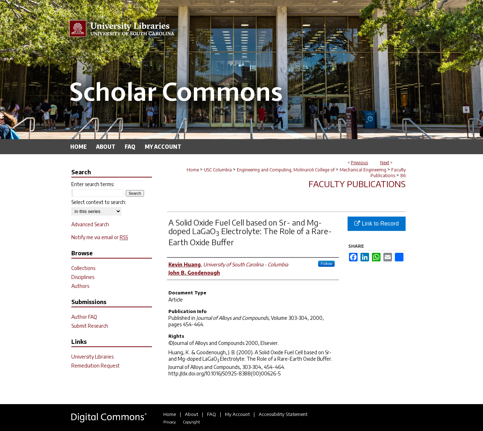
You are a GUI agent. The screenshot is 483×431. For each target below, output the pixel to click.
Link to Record (376, 224)
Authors (80, 286)
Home (193, 169)
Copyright (191, 422)
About (191, 414)
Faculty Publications (388, 172)
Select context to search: (98, 202)
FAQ (211, 414)
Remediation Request (95, 366)
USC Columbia (218, 169)
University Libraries (92, 357)
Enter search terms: (92, 184)
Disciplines (82, 277)
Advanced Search (90, 224)
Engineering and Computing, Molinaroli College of (286, 169)
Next (384, 162)
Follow (326, 263)
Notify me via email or (99, 237)
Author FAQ (84, 317)
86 (403, 175)
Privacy (169, 422)
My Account (237, 414)
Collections (83, 268)
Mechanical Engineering (363, 169)
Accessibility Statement (283, 414)
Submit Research (89, 326)
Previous (359, 162)
